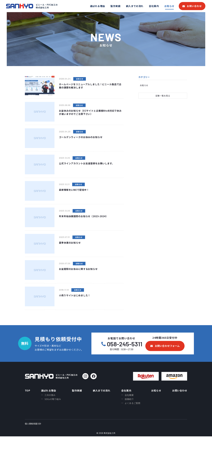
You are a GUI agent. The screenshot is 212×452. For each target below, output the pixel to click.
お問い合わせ (194, 6)
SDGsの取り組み (52, 413)
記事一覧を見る (162, 96)
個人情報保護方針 (33, 439)
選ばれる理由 (97, 6)
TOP (27, 404)
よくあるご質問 (132, 418)
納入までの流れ (134, 6)
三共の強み (49, 409)
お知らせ (169, 6)
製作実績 (115, 6)
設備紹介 (129, 413)
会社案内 (154, 6)
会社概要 (129, 409)
